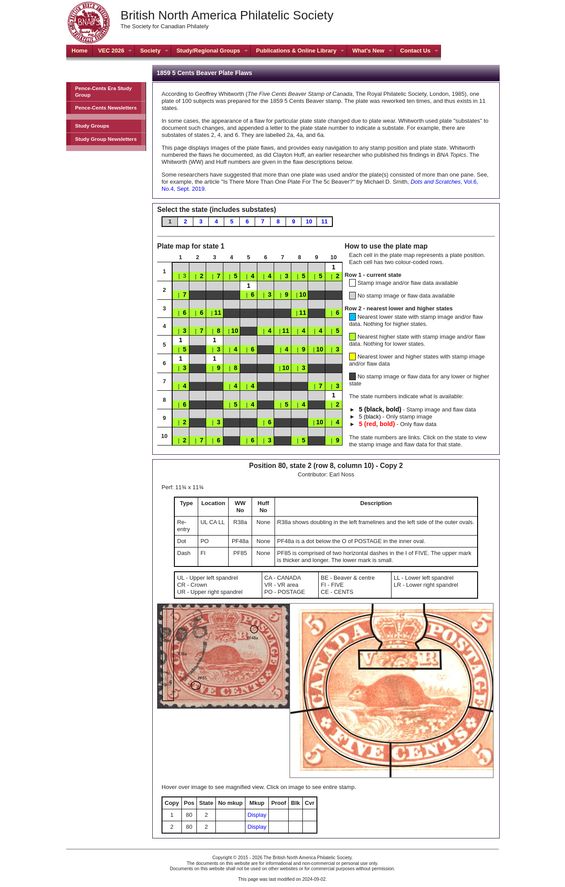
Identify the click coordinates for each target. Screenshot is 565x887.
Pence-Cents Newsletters (106, 107)
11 (324, 221)
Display (257, 815)
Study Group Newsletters (106, 139)
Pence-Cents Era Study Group (103, 91)
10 (309, 221)
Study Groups (92, 125)
